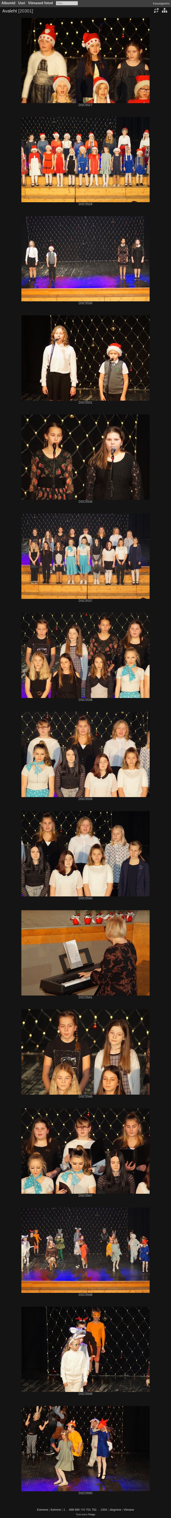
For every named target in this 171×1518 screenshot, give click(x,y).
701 (88, 1509)
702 (94, 1509)
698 (71, 1509)
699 (77, 1509)
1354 (103, 1509)
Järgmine (115, 1509)
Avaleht (9, 10)
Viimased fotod (40, 3)
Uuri (21, 3)
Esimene (42, 1509)
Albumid (8, 3)
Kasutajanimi (161, 3)
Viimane (129, 1509)
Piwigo (91, 1514)
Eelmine (56, 1509)
